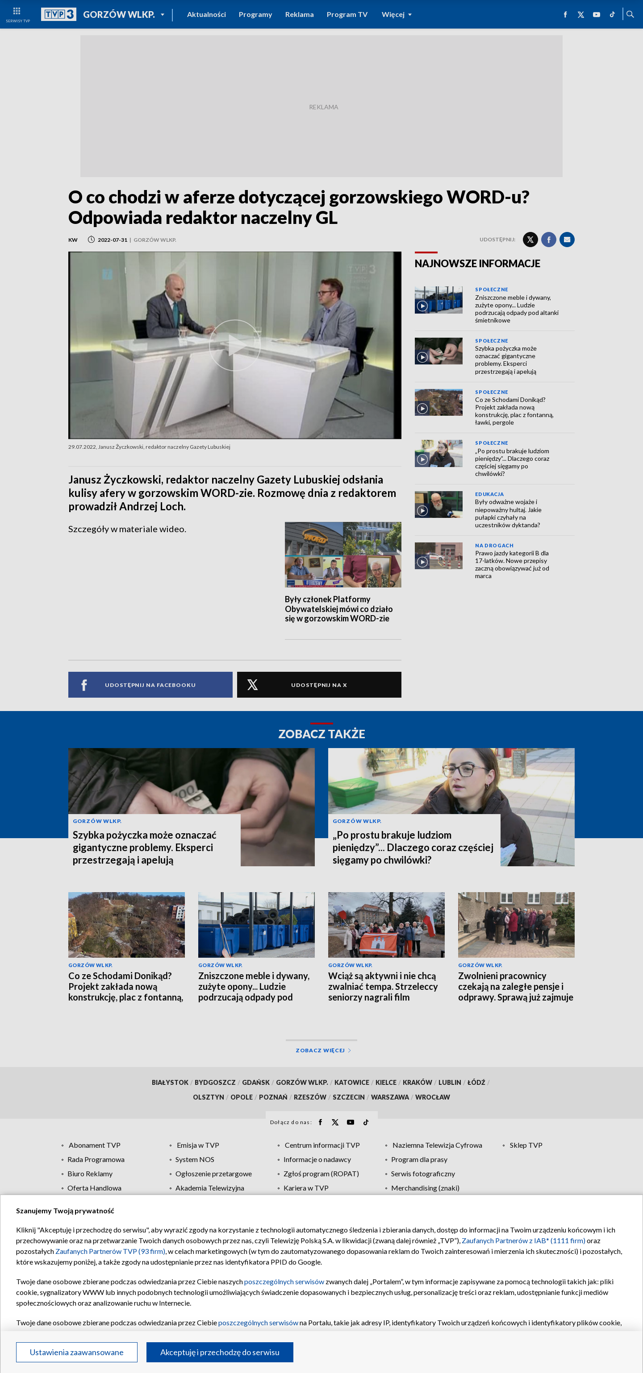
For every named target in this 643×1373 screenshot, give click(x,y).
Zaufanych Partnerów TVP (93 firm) (110, 1251)
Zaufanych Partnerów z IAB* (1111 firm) (523, 1240)
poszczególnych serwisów (284, 1281)
